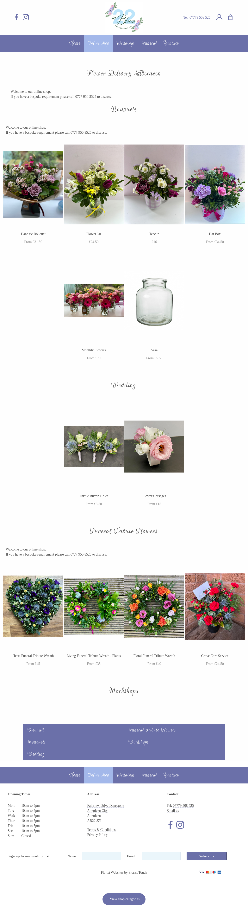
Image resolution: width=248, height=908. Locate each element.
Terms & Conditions (101, 830)
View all (36, 730)
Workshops (139, 742)
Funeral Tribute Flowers (152, 730)
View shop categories (125, 899)
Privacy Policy (97, 835)
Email (131, 856)
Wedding (36, 754)
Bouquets (37, 742)
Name (71, 856)
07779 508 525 (199, 17)
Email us (173, 811)
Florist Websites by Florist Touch (124, 872)
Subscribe (206, 856)
